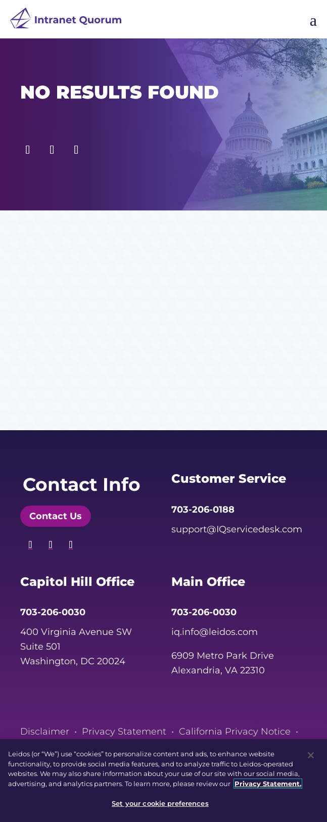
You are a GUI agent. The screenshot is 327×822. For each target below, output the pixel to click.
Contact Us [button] (55, 516)
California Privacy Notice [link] (235, 731)
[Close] (311, 755)
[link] (65, 20)
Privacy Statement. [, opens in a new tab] (268, 784)
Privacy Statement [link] (124, 731)
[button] (28, 147)
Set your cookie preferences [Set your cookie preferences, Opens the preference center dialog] (160, 803)
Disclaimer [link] (44, 731)
